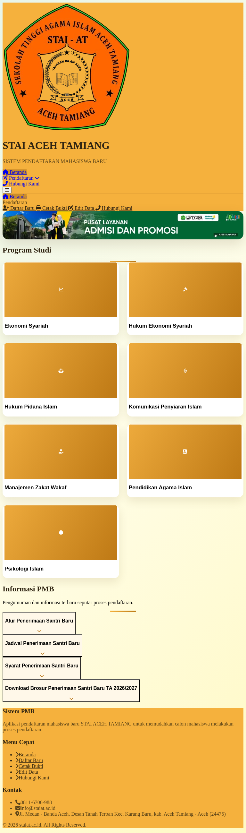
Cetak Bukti (29, 766)
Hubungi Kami (32, 777)
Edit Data (26, 772)
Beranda (25, 754)
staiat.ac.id (30, 825)
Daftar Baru (29, 760)
